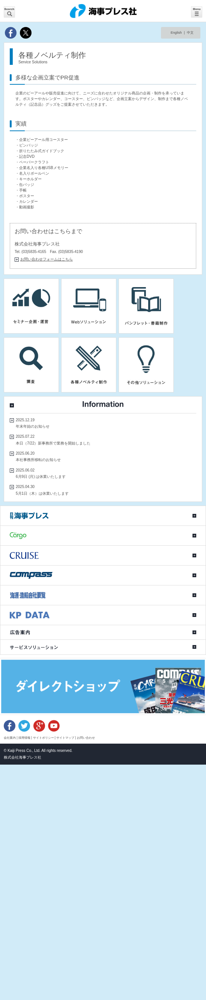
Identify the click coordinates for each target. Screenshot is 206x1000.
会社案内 (10, 738)
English (176, 32)
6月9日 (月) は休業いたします (41, 477)
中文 (190, 32)
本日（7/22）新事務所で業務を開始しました (53, 443)
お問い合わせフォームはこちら (46, 259)
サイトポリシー (43, 738)
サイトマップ (65, 738)
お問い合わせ (86, 738)
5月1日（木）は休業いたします (42, 493)
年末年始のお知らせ (33, 426)
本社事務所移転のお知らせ (38, 460)
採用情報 (24, 738)
